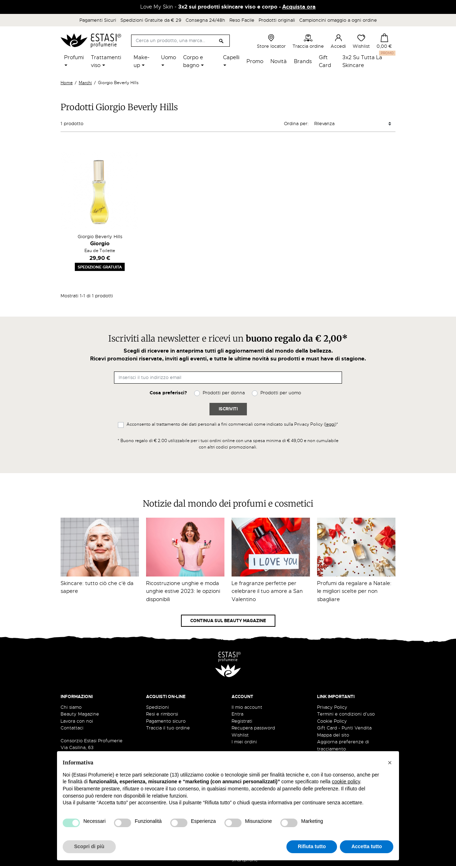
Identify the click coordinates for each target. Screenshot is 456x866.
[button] (389, 762)
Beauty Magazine (80, 714)
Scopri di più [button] (89, 846)
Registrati (242, 721)
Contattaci (72, 728)
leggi (330, 424)
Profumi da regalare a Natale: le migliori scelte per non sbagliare (354, 591)
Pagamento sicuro (166, 721)
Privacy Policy (332, 707)
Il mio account (247, 707)
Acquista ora (299, 6)
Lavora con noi (77, 721)
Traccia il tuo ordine (168, 728)
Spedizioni (157, 707)
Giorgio (100, 243)
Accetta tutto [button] (366, 846)
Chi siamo (71, 707)
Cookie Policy (332, 721)
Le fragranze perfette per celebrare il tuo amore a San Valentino (267, 591)
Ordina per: (296, 124)
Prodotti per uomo (280, 393)
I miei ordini (244, 742)
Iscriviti (228, 409)
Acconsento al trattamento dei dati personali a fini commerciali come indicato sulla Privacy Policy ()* (232, 424)
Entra (237, 714)
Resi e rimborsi (162, 714)
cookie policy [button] (346, 781)
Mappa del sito (333, 735)
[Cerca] (180, 41)
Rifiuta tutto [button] (312, 846)
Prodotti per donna (224, 393)
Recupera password (253, 728)
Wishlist (361, 41)
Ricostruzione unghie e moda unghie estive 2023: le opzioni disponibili (183, 591)
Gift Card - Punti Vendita (344, 728)
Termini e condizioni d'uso (346, 714)
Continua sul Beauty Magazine (228, 621)
